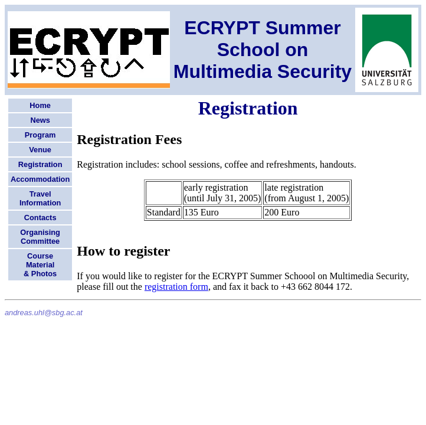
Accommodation (40, 179)
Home (40, 105)
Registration (40, 164)
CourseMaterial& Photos (40, 264)
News (40, 120)
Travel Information (40, 198)
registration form (176, 287)
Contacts (40, 217)
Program (40, 134)
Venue (40, 149)
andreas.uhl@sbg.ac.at (44, 312)
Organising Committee (40, 237)
